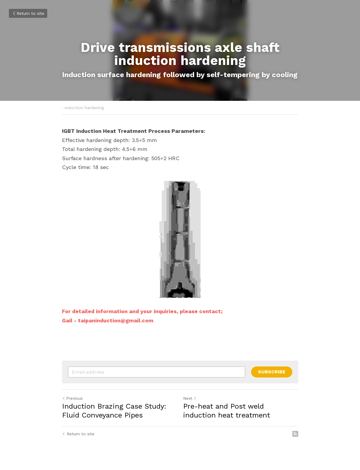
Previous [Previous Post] (72, 398)
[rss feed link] (295, 434)
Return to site (28, 13)
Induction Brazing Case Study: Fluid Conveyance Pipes (114, 410)
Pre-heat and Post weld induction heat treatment (226, 410)
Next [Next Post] (189, 398)
